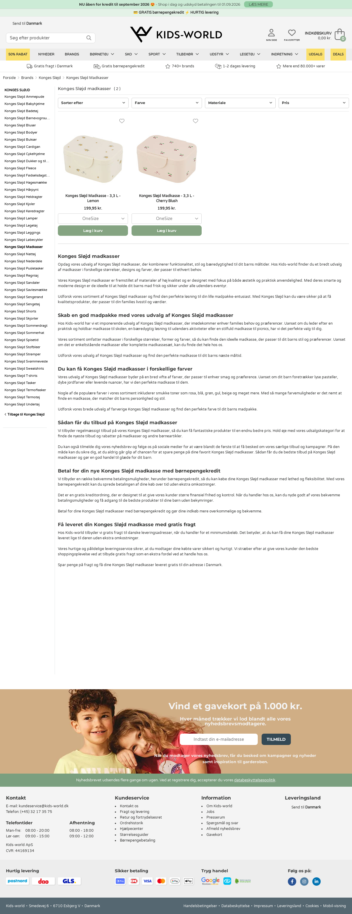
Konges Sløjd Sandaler (22, 283)
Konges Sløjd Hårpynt (21, 190)
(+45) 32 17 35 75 (36, 812)
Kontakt (16, 798)
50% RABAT (17, 54)
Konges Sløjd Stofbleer (22, 347)
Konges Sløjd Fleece (20, 168)
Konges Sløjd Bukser (20, 140)
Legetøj (250, 54)
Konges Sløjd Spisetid (21, 340)
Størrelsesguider (134, 835)
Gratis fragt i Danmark (50, 66)
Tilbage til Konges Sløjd (24, 414)
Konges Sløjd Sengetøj (22, 304)
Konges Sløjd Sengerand (23, 297)
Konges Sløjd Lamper (21, 218)
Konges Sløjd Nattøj (20, 254)
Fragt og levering (134, 812)
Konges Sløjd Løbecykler (23, 240)
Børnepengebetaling (137, 840)
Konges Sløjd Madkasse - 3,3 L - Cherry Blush (166, 198)
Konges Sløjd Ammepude (24, 97)
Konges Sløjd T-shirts (20, 376)
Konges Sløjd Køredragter (24, 211)
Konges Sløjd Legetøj (21, 225)
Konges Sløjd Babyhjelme (24, 104)
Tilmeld (276, 739)
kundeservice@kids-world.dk (44, 806)
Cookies (312, 906)
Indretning (284, 54)
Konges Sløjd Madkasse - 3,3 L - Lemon (93, 198)
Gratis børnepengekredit (119, 66)
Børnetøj (102, 54)
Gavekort (214, 835)
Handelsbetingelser (200, 906)
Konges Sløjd (50, 78)
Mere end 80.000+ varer (300, 66)
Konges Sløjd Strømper (22, 354)
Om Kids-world (219, 806)
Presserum (215, 817)
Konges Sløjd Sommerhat (24, 333)
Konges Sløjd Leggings (22, 233)
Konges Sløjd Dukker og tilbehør (28, 161)
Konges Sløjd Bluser (20, 125)
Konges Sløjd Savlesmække (25, 290)
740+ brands (179, 66)
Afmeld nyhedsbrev (223, 829)
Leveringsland (289, 906)
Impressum (263, 906)
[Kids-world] (176, 35)
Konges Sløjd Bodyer (20, 132)
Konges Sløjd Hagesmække (25, 183)
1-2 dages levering (235, 66)
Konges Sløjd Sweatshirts (24, 369)
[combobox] (93, 218)
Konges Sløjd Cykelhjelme (24, 154)
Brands (72, 54)
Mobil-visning (334, 906)
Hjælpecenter (131, 829)
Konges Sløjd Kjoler (19, 204)
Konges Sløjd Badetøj (21, 111)
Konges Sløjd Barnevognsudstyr (28, 118)
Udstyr (219, 54)
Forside (9, 78)
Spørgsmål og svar (222, 823)
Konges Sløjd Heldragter (23, 197)
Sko (131, 54)
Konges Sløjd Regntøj (21, 276)
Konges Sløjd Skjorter (21, 318)
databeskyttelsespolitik (254, 780)
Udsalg (315, 54)
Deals (338, 54)
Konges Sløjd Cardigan (22, 147)
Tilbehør (187, 54)
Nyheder (46, 54)
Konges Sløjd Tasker (20, 383)
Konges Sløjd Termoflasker (25, 390)
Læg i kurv (93, 230)
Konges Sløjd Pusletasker (24, 268)
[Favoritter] (122, 121)
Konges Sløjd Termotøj (22, 397)
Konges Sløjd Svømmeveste (26, 361)
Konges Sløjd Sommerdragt (25, 326)
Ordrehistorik (131, 823)
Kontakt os (129, 806)
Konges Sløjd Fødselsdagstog (27, 175)
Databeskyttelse (235, 906)
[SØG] (89, 38)
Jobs (210, 812)
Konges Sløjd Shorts (20, 311)
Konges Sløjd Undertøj (22, 404)
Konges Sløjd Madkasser (87, 78)
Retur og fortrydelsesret (141, 817)
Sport (157, 54)
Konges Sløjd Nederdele (23, 261)
